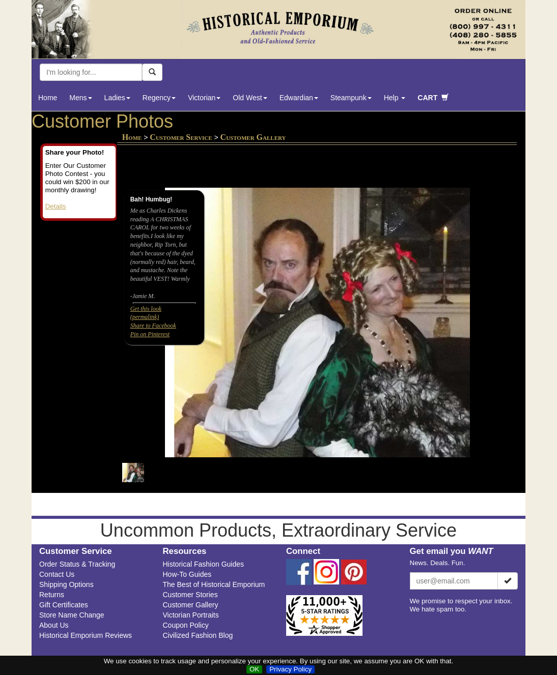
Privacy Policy (290, 669)
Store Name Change (71, 615)
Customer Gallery (190, 605)
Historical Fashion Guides (203, 564)
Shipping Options (66, 584)
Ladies (117, 98)
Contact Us (56, 574)
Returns (51, 595)
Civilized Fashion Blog (198, 635)
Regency (159, 98)
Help (395, 98)
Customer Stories (190, 595)
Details (55, 206)
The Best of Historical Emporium (214, 584)
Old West (250, 98)
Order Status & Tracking (77, 564)
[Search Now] (152, 72)
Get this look (145, 308)
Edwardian (299, 98)
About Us (54, 625)
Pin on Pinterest (150, 334)
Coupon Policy (186, 625)
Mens (80, 98)
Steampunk (351, 98)
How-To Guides (187, 574)
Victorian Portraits (191, 615)
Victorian (204, 98)
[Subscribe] (507, 581)
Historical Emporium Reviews (85, 635)
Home (47, 98)
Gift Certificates (63, 605)
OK (254, 669)
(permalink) (144, 316)
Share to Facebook (153, 325)
